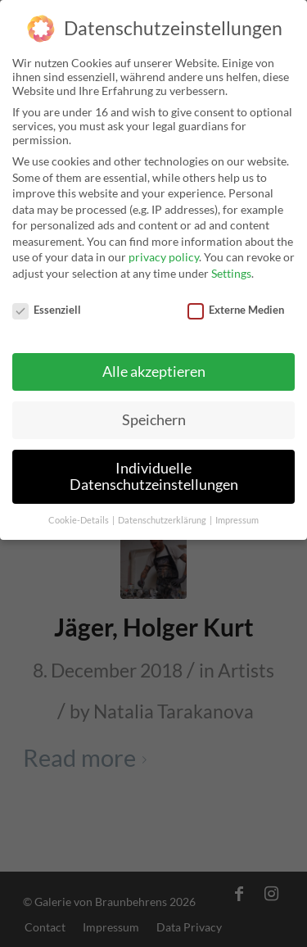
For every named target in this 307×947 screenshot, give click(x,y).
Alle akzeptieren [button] (153, 365)
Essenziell (46, 302)
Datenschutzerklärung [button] (163, 513)
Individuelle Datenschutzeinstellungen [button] (154, 470)
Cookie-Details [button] (79, 513)
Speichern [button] (154, 413)
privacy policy (164, 250)
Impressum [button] (237, 513)
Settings (231, 266)
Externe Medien (235, 302)
